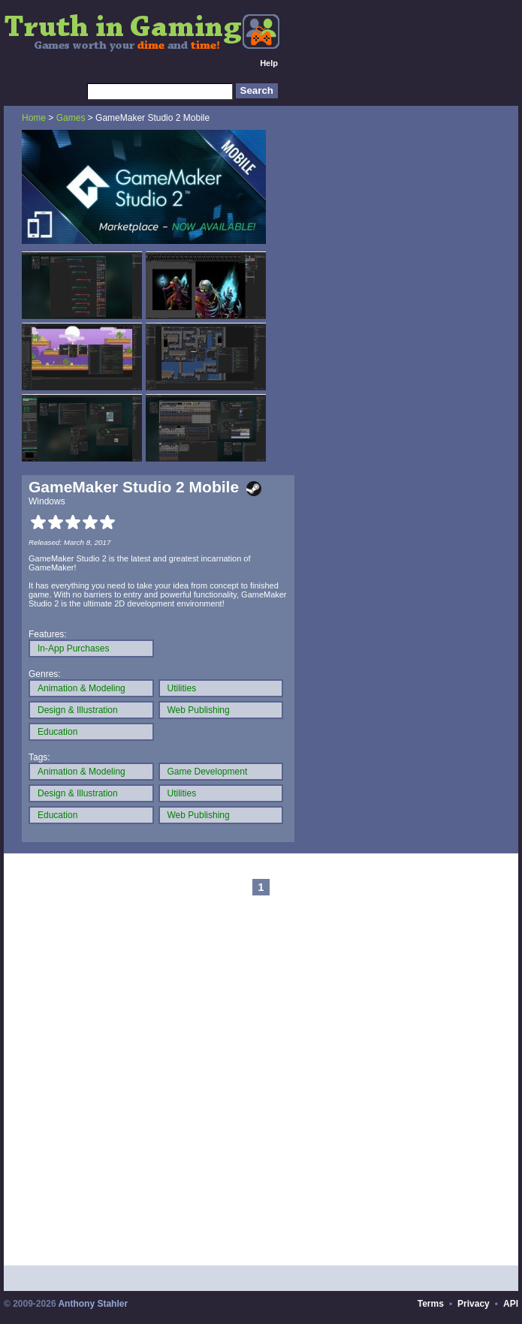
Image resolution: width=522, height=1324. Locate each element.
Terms (431, 1303)
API (510, 1303)
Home (34, 118)
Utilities (182, 688)
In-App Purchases (73, 648)
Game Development (207, 771)
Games (71, 118)
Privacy (473, 1303)
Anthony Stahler (93, 1303)
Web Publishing (198, 710)
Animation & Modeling (81, 688)
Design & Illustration (78, 710)
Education (57, 732)
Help (269, 63)
